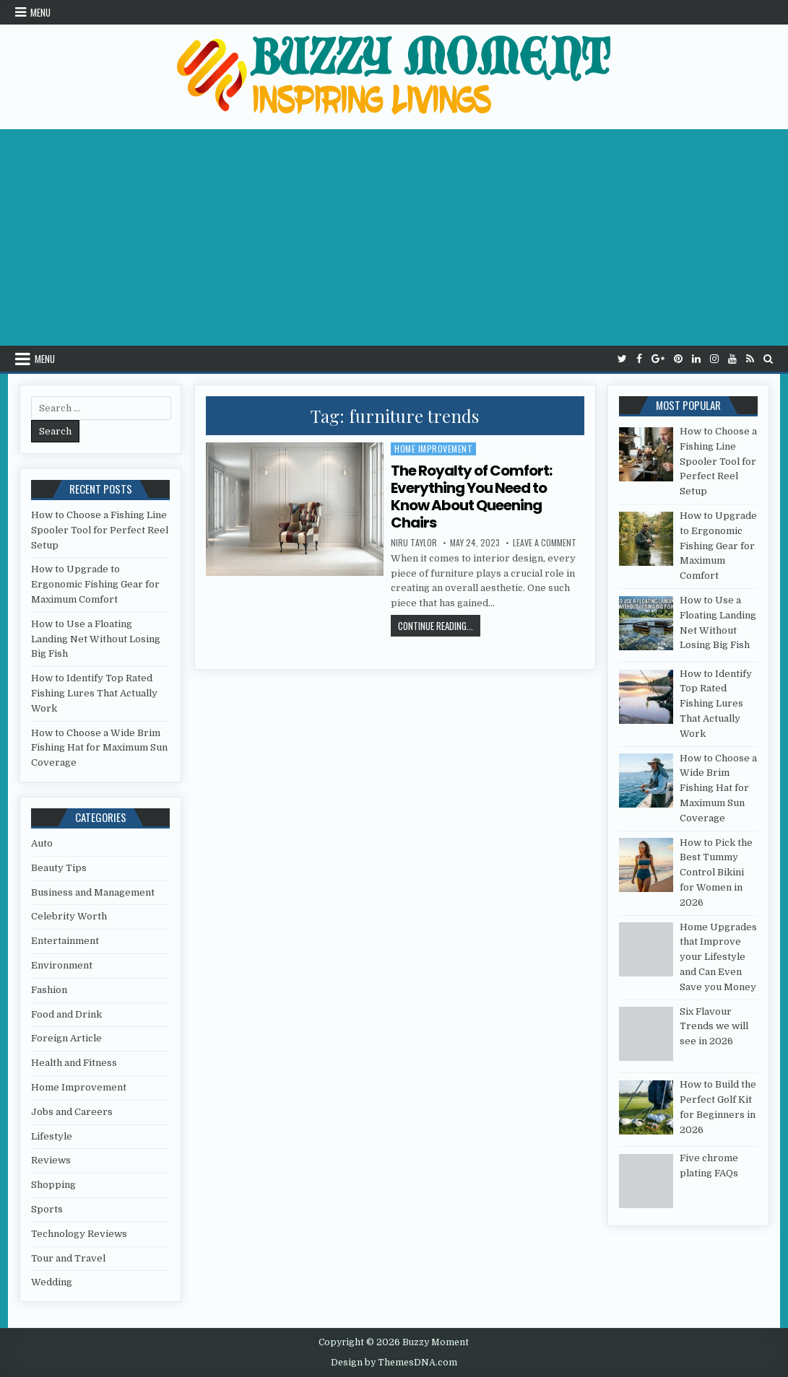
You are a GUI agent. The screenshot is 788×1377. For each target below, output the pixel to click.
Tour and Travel (68, 1258)
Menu (40, 12)
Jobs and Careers (72, 1111)
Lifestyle (51, 1136)
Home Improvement (433, 448)
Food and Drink (66, 1014)
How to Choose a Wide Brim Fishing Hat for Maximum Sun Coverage (99, 748)
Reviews (51, 1160)
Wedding (51, 1282)
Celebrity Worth (69, 916)
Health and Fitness (74, 1062)
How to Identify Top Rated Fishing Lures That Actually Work (94, 693)
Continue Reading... (439, 625)
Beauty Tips (59, 867)
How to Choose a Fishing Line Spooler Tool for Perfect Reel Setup (99, 530)
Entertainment (65, 940)
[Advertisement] (394, 237)
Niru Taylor (414, 542)
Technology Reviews (79, 1233)
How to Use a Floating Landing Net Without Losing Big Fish (95, 639)
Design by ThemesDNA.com (394, 1363)
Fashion (49, 989)
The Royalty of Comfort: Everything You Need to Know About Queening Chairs (471, 496)
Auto (42, 843)
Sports (47, 1209)
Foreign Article (66, 1038)
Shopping (53, 1184)
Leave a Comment (544, 542)
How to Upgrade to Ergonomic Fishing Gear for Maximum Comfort (95, 584)
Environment (61, 965)
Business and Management (93, 892)
